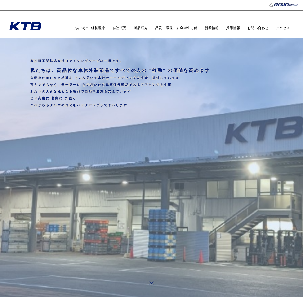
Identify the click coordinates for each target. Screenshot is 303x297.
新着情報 (212, 28)
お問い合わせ (258, 28)
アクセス (283, 28)
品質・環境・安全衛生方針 (176, 28)
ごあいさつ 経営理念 (88, 28)
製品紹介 (141, 28)
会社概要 (119, 28)
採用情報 (233, 28)
